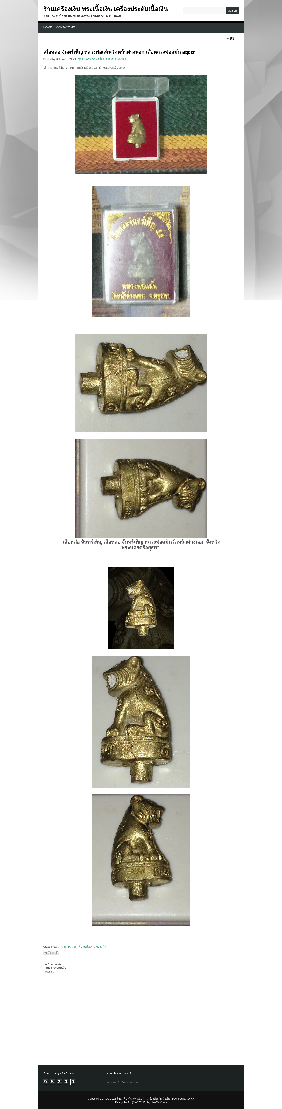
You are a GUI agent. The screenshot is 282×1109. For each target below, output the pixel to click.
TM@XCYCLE (136, 1102)
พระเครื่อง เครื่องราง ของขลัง (109, 59)
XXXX (190, 1098)
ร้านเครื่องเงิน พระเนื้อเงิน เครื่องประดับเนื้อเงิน (105, 9)
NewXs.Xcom (159, 1102)
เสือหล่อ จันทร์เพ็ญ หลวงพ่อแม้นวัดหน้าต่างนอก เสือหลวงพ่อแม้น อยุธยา (120, 52)
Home (47, 27)
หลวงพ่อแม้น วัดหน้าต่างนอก (123, 1082)
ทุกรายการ (84, 59)
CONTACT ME (65, 27)
